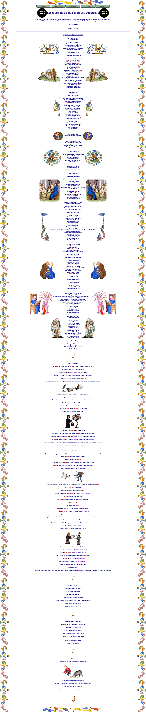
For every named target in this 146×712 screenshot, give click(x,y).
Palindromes (73, 28)
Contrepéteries (73, 24)
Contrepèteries (73, 363)
